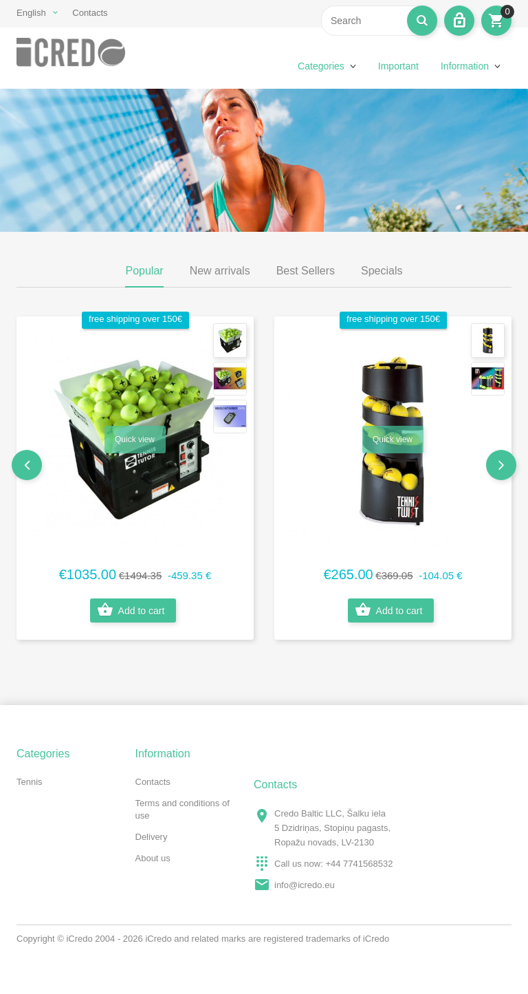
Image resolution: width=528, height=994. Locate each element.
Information (465, 66)
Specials (381, 271)
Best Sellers (305, 271)
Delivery (151, 837)
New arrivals (220, 271)
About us (152, 858)
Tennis (29, 782)
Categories (321, 66)
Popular (144, 271)
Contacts (89, 13)
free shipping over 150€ (135, 319)
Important (398, 66)
